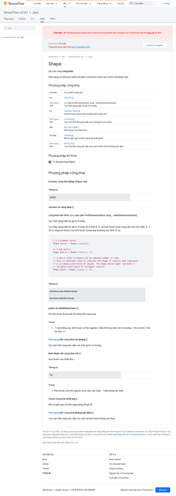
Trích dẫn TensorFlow (119, 478)
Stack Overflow (116, 468)
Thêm (52, 18)
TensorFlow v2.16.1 (15, 12)
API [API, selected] (64, 3)
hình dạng (54, 103)
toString (68, 135)
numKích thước (71, 111)
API (63, 57)
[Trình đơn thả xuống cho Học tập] (57, 3)
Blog (45, 459)
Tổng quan (8, 18)
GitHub (166, 3)
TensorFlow (53, 57)
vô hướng (68, 119)
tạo (65, 103)
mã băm (68, 98)
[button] (19, 37)
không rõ (68, 143)
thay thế (150, 33)
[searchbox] (19, 28)
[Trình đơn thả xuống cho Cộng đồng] (111, 3)
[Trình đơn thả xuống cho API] (69, 3)
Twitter (46, 468)
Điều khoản (48, 490)
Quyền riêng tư (62, 490)
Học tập (50, 3)
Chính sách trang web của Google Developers (127, 434)
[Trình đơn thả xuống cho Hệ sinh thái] (90, 3)
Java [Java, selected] (42, 18)
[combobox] (142, 3)
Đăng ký (163, 490)
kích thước (69, 127)
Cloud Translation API (80, 47)
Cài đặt (37, 3)
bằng (66, 92)
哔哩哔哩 (47, 473)
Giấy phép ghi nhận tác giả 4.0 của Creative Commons (119, 431)
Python (22, 18)
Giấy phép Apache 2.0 (61, 434)
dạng (72, 215)
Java (35, 12)
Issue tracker (115, 459)
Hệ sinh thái (81, 3)
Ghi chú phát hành (117, 464)
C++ (33, 18)
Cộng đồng (102, 3)
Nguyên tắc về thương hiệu (121, 473)
